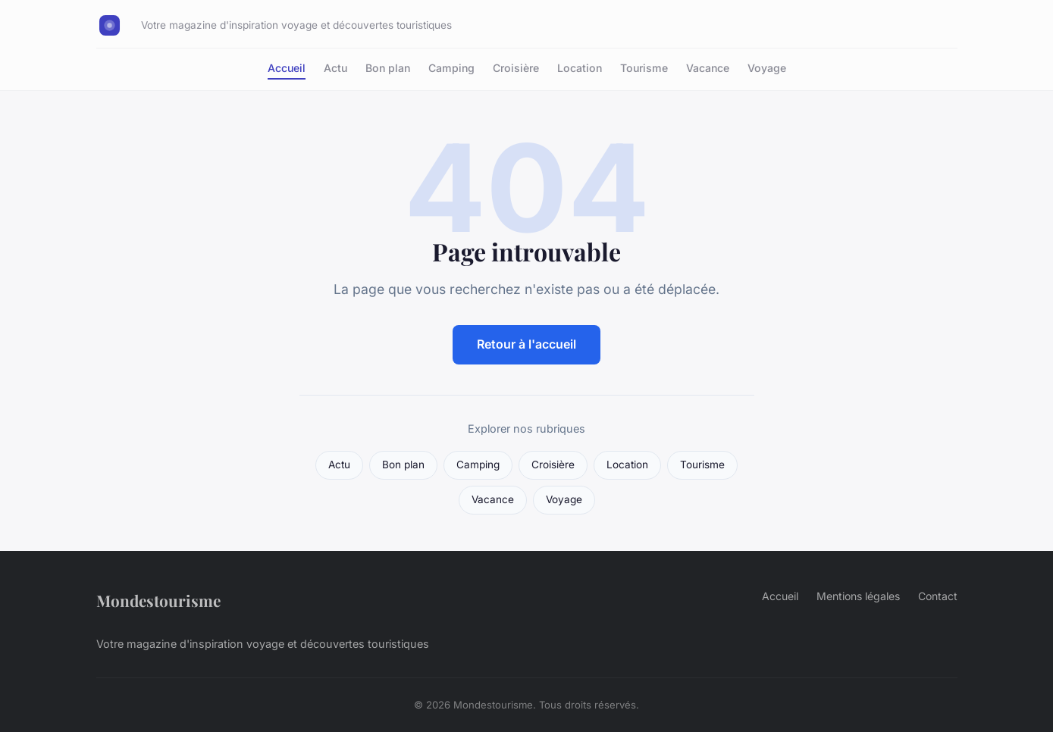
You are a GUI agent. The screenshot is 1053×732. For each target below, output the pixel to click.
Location (579, 67)
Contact (937, 596)
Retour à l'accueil (526, 344)
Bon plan (387, 67)
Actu (335, 67)
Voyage (766, 67)
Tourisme (644, 67)
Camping (451, 67)
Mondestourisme (158, 600)
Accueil (287, 67)
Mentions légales (858, 596)
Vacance (707, 67)
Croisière (516, 67)
